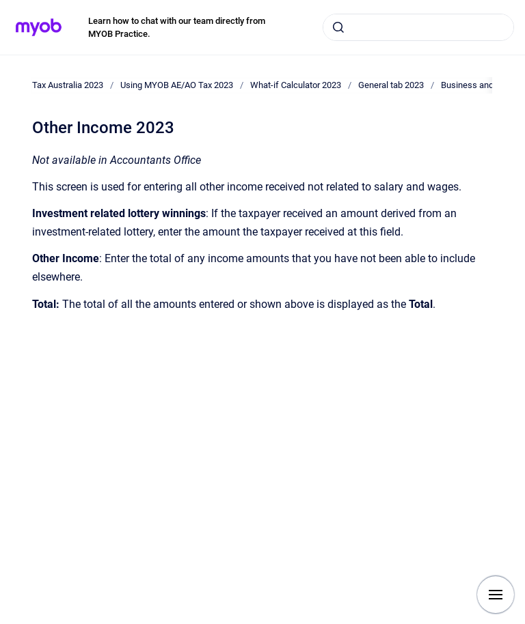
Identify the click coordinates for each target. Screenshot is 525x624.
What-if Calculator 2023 (295, 85)
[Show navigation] (495, 594)
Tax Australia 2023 (67, 85)
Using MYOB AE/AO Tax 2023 (176, 85)
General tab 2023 (391, 85)
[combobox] (418, 27)
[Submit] (338, 27)
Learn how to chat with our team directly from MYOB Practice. (176, 28)
